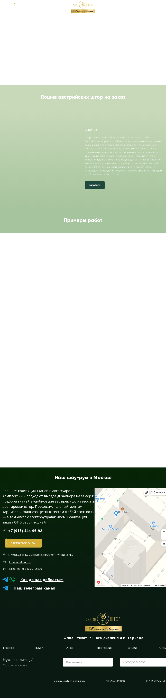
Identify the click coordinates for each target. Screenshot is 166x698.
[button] (50, 4)
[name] (88, 662)
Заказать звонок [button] (23, 543)
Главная (8, 648)
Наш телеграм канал (34, 588)
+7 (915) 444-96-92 (149, 4)
